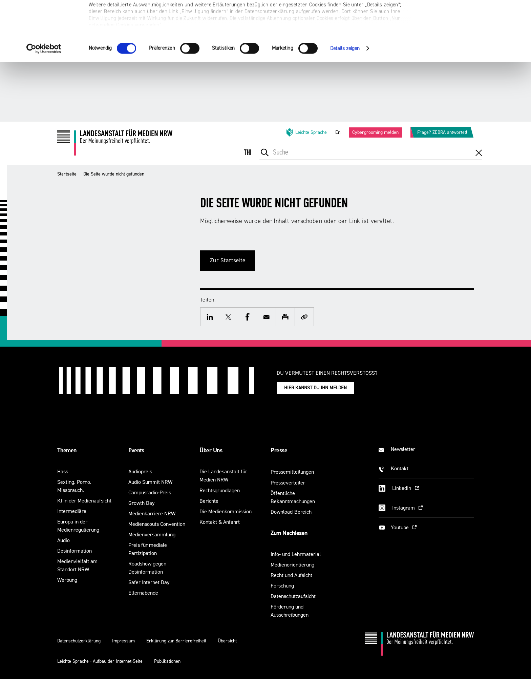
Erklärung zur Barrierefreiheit (176, 641)
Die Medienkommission (225, 511)
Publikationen (167, 661)
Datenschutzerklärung (79, 641)
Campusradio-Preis (149, 492)
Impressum (123, 641)
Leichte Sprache (306, 132)
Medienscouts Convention (156, 524)
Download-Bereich (291, 511)
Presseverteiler (288, 482)
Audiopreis (140, 471)
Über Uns (210, 450)
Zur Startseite (228, 260)
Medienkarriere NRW (151, 513)
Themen (67, 450)
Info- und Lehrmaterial (296, 554)
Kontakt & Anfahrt (219, 522)
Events (136, 450)
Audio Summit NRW (150, 482)
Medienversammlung (151, 534)
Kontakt (399, 468)
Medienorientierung (292, 564)
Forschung (282, 585)
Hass (62, 471)
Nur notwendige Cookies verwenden (474, 38)
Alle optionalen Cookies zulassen (475, 17)
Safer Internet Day (148, 582)
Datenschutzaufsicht (293, 596)
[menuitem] (253, 157)
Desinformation (74, 550)
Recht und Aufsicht (291, 575)
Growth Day (141, 503)
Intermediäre (71, 511)
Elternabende (143, 592)
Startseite (67, 174)
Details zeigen (345, 108)
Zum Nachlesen (289, 533)
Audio (63, 540)
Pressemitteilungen (292, 471)
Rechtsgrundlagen (219, 490)
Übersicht (227, 641)
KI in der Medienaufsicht (84, 500)
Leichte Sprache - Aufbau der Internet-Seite (100, 661)
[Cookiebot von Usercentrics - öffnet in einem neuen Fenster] (43, 108)
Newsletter (403, 449)
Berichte (208, 501)
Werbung (67, 579)
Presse (279, 450)
